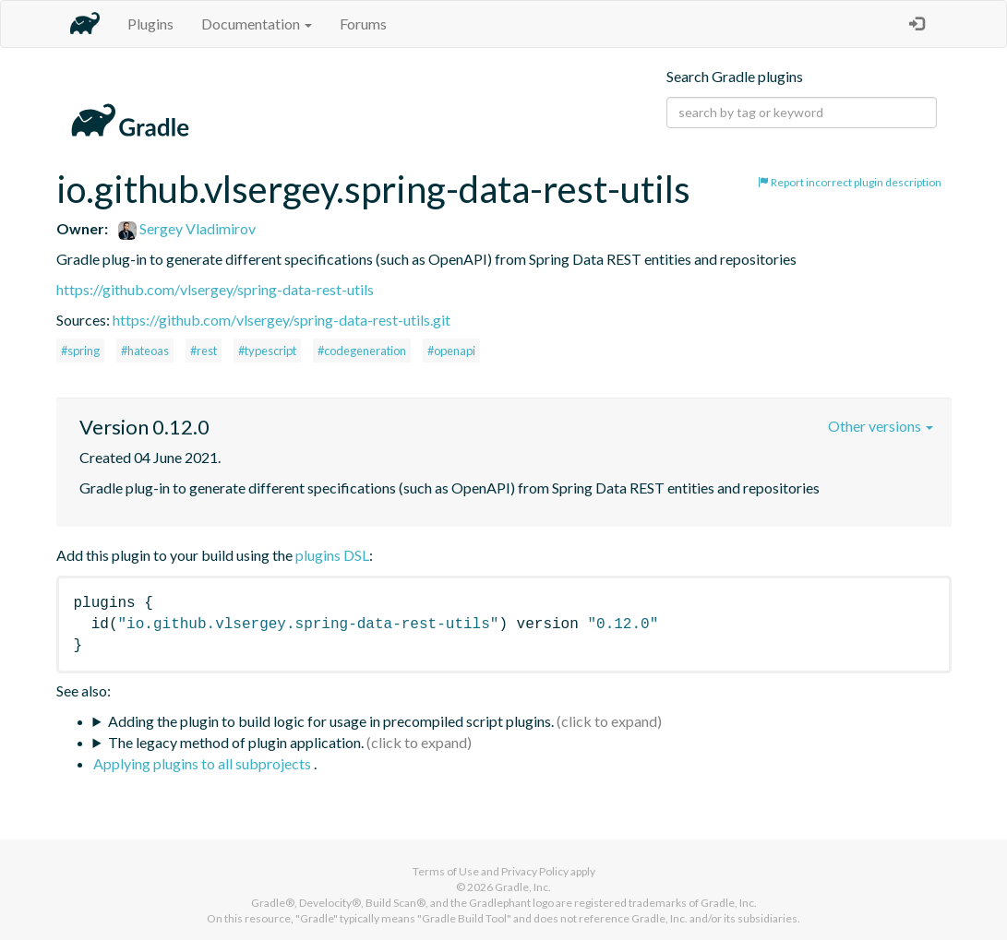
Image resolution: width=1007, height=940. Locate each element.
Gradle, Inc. (523, 887)
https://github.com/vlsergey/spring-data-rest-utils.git (281, 319)
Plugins (150, 23)
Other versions (880, 425)
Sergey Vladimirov (187, 228)
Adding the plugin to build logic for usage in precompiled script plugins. (331, 721)
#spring (80, 350)
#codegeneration (362, 350)
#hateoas (145, 350)
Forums (363, 23)
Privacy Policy (535, 871)
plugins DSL (332, 555)
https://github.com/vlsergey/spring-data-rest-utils (215, 289)
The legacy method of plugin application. (236, 742)
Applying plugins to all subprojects (203, 763)
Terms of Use (446, 871)
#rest (203, 350)
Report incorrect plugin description (849, 182)
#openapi (451, 350)
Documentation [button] (256, 23)
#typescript (267, 350)
